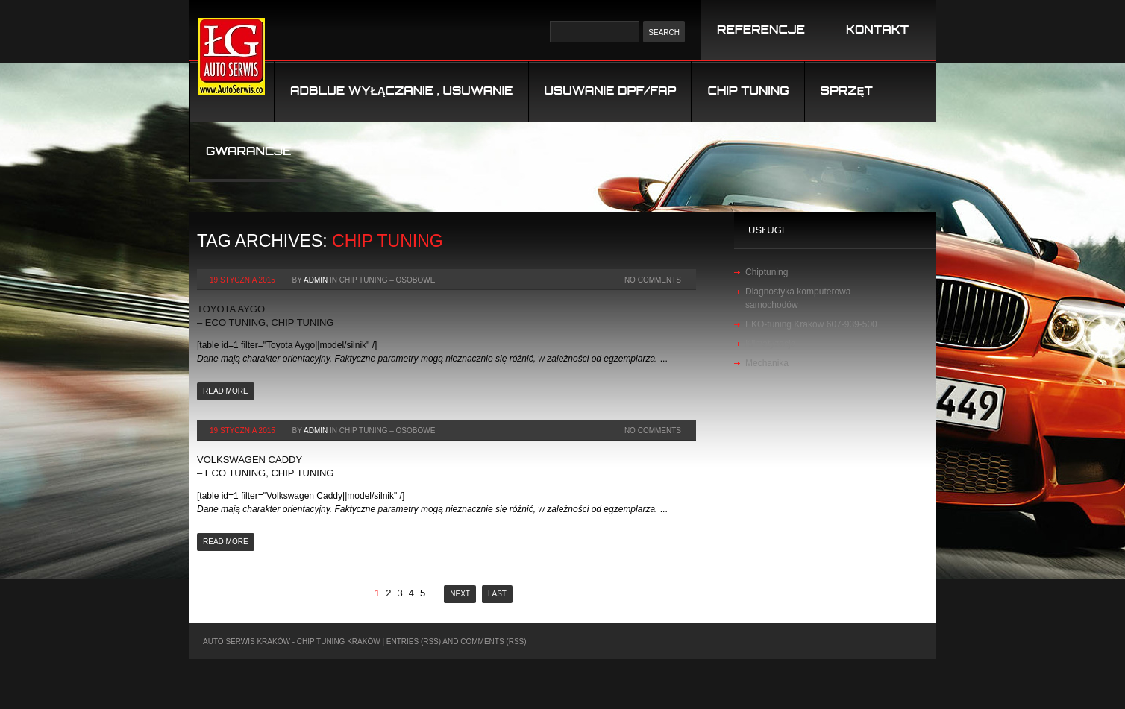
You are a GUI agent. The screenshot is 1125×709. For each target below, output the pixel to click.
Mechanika (767, 363)
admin (316, 280)
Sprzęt (847, 90)
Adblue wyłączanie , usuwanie (401, 90)
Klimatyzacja (770, 343)
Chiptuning (766, 272)
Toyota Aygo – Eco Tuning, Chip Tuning (265, 315)
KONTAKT (877, 29)
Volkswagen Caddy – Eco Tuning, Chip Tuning (265, 466)
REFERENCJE (761, 29)
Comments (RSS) (493, 641)
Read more (225, 391)
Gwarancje (248, 151)
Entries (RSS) (413, 641)
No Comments (652, 280)
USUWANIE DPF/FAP (611, 90)
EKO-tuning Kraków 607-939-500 (811, 324)
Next (460, 594)
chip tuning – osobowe (387, 280)
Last (497, 594)
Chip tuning (748, 90)
